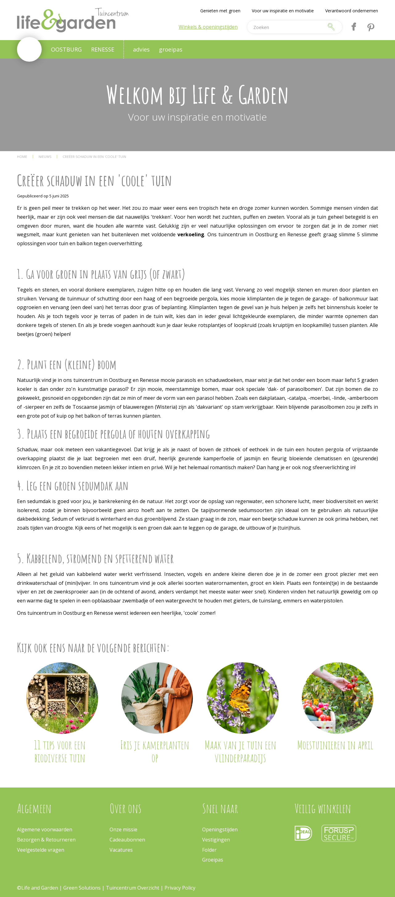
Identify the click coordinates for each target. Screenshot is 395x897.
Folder (209, 849)
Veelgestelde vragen (40, 849)
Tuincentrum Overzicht (132, 887)
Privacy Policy (179, 887)
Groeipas (212, 859)
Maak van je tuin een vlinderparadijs (240, 751)
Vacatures (121, 849)
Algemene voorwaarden (44, 829)
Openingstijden (220, 829)
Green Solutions (82, 887)
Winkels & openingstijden (208, 26)
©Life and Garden (37, 887)
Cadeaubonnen (127, 839)
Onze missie (123, 829)
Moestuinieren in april (335, 744)
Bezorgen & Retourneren (46, 839)
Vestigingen (216, 839)
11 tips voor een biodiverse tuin (59, 751)
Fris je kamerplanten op (154, 751)
